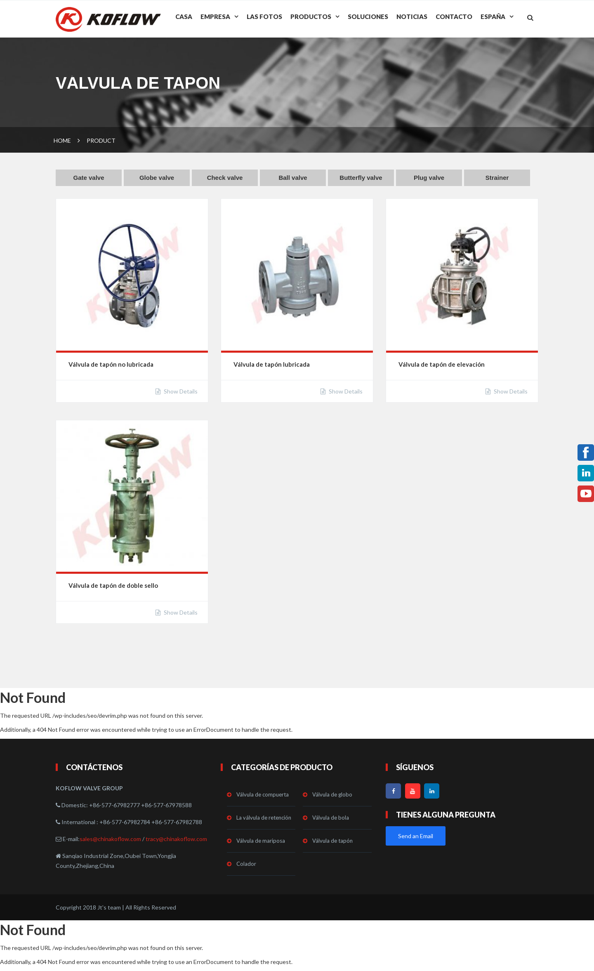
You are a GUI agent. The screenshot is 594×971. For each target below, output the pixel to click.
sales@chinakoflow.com (110, 838)
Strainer (497, 177)
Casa (183, 16)
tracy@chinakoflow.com (176, 838)
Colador (246, 863)
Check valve (225, 177)
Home (62, 140)
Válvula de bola (330, 817)
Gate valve (88, 177)
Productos (310, 16)
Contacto (454, 16)
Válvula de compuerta (262, 794)
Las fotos (264, 16)
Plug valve (429, 177)
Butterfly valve (360, 177)
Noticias (411, 16)
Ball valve (292, 177)
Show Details (180, 391)
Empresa (215, 16)
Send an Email (415, 835)
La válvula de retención (263, 817)
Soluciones (368, 16)
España (493, 16)
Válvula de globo (332, 794)
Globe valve (156, 177)
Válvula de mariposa (260, 840)
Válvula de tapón (332, 840)
